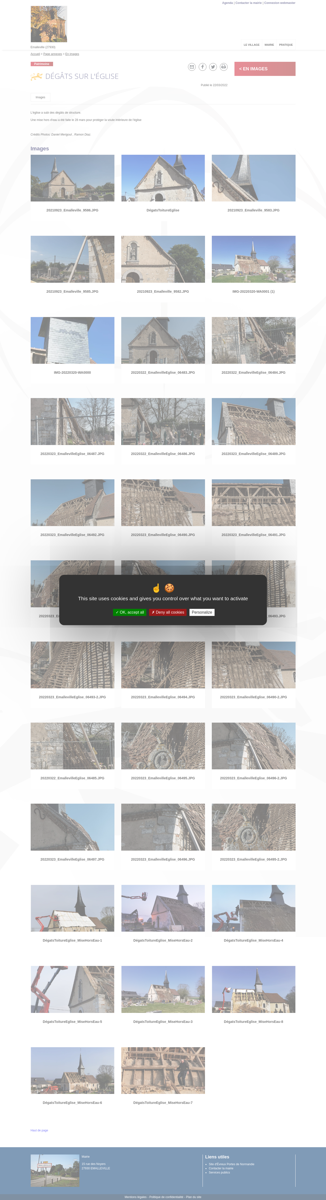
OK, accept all (130, 612)
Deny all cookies (168, 612)
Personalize (202, 612)
